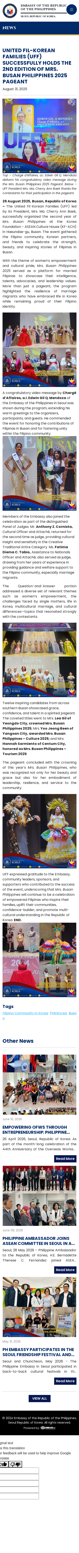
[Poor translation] (15, 1464)
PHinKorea (58, 1013)
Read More (65, 1158)
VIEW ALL (39, 1398)
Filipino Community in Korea (25, 1013)
